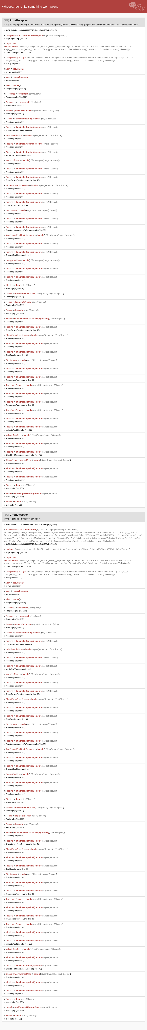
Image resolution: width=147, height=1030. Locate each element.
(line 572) (15, 114)
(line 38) (16, 89)
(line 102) (15, 280)
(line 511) (15, 305)
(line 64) (17, 205)
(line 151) (15, 488)
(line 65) (18, 155)
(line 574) (15, 288)
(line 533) (15, 297)
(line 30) (15, 122)
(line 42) (16, 552)
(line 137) (14, 64)
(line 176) (15, 313)
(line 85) (13, 80)
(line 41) (20, 130)
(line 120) (14, 72)
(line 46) (24, 455)
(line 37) (26, 230)
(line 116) (15, 496)
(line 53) (15, 147)
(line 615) (15, 105)
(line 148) (15, 139)
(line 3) (31, 30)
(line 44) (16, 38)
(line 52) (14, 505)
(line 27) (19, 430)
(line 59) (18, 52)
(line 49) (23, 180)
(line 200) (16, 97)
